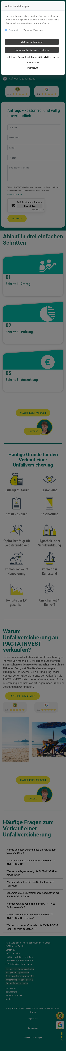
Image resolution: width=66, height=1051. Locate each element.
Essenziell (13, 30)
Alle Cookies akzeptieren (32, 41)
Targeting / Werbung (33, 30)
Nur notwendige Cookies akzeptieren (32, 49)
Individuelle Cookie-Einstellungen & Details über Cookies (33, 57)
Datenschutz (33, 62)
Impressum (32, 67)
